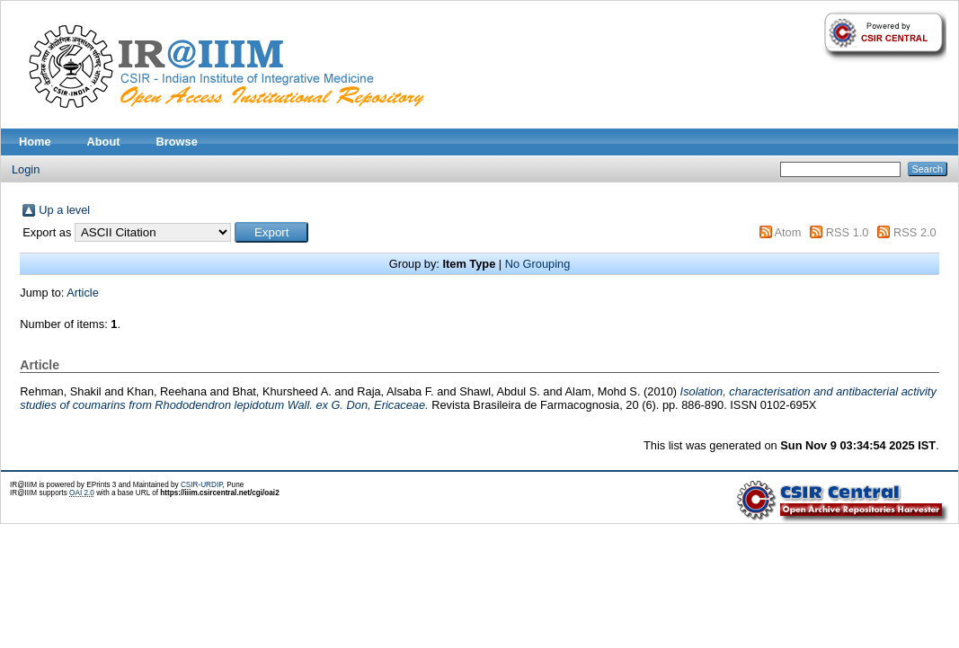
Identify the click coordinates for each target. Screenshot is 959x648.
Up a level (64, 210)
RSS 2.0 (915, 232)
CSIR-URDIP (202, 485)
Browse (177, 141)
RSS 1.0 (847, 232)
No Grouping (538, 264)
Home (35, 141)
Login (26, 169)
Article (83, 292)
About (103, 141)
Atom (787, 232)
